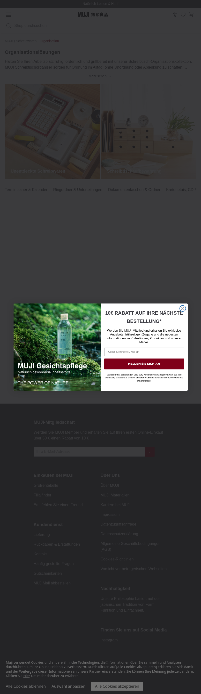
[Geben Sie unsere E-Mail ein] (144, 352)
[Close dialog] (183, 308)
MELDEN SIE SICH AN (144, 363)
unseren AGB (143, 377)
